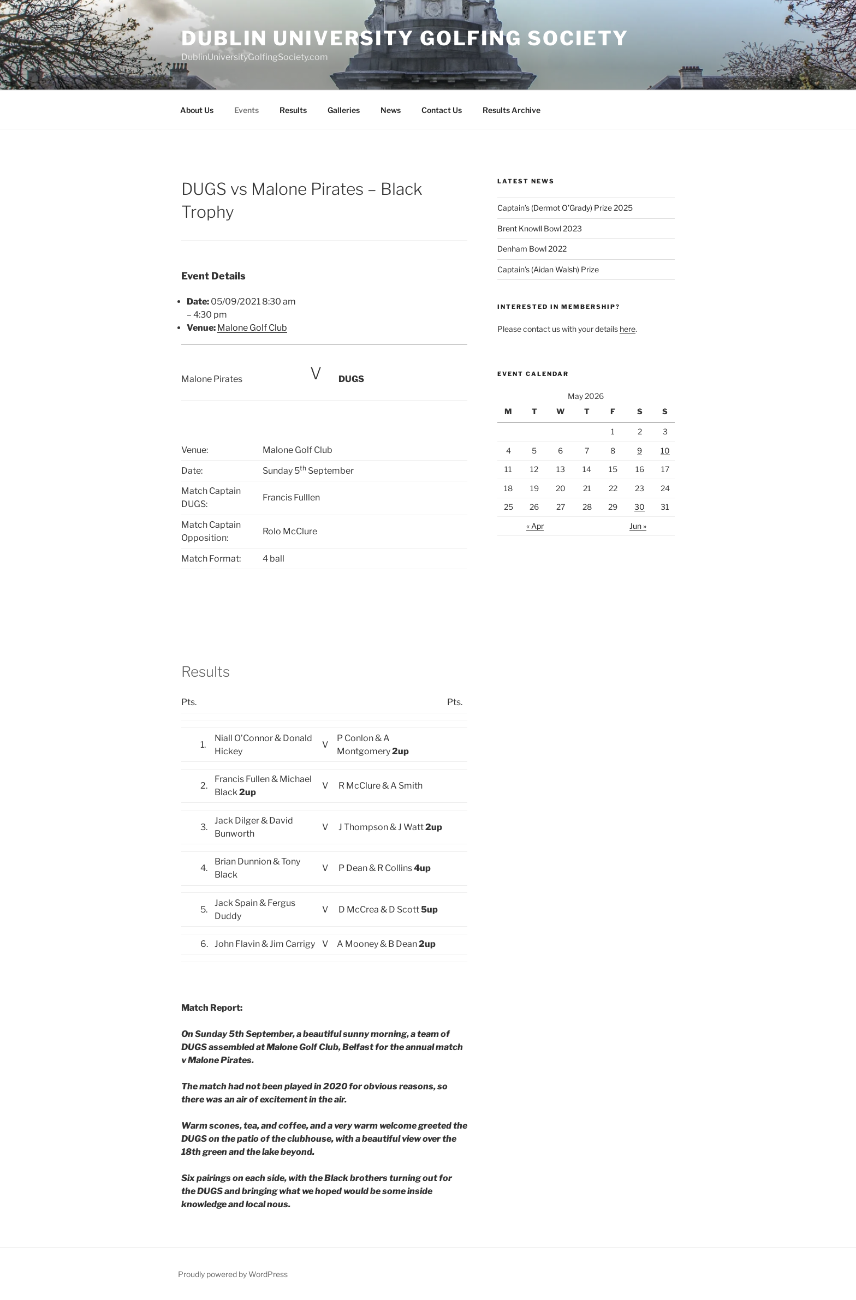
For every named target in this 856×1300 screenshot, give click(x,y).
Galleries (344, 110)
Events (246, 110)
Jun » (637, 525)
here (627, 328)
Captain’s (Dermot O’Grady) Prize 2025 (565, 207)
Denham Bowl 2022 (532, 248)
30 (639, 506)
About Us (196, 110)
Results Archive (511, 110)
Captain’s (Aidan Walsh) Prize (548, 269)
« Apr (535, 525)
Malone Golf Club (252, 328)
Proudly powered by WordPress (233, 1274)
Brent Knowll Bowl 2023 (539, 228)
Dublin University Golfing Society (405, 38)
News (391, 110)
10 (665, 450)
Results (293, 110)
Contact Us (441, 110)
